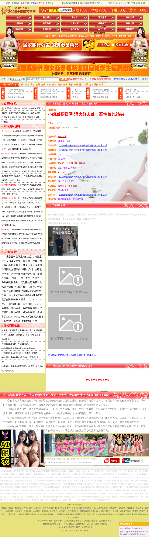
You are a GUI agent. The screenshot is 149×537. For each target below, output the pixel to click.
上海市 (43, 90)
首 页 (19, 17)
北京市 (10, 90)
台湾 (136, 90)
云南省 (95, 93)
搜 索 (64, 79)
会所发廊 (19, 23)
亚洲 (127, 93)
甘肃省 (107, 93)
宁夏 (98, 97)
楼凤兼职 (47, 23)
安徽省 (49, 93)
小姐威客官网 (52, 462)
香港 (127, 90)
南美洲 (139, 97)
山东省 (22, 97)
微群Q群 (102, 29)
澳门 (131, 90)
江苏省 (49, 90)
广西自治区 (77, 93)
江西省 (54, 93)
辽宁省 (16, 97)
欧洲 (131, 93)
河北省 (22, 90)
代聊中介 (102, 23)
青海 (102, 97)
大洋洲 (128, 97)
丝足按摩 (74, 23)
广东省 (75, 90)
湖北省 (49, 97)
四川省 (101, 90)
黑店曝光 (47, 17)
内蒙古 (16, 93)
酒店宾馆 (130, 17)
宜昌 (84, 104)
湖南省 (43, 97)
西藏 (94, 97)
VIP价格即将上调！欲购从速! (131, 528)
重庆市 (95, 90)
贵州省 (107, 90)
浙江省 (54, 90)
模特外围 (19, 29)
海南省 (75, 97)
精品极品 (74, 29)
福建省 (43, 93)
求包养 (74, 17)
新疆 (106, 97)
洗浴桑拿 (102, 17)
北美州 (133, 97)
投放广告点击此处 (74, 505)
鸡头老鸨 (130, 23)
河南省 (54, 97)
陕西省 (101, 93)
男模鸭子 (130, 29)
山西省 (10, 93)
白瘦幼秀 (47, 29)
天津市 (16, 90)
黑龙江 (22, 93)
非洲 (136, 93)
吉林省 (10, 97)
